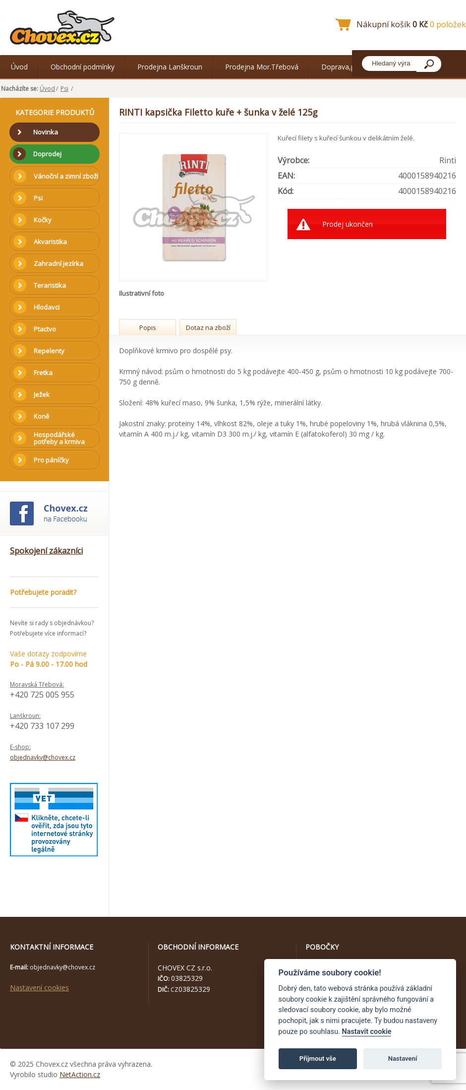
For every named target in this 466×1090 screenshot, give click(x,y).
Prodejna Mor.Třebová (261, 66)
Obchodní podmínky (83, 66)
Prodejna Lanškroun (169, 66)
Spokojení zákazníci (46, 550)
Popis (147, 327)
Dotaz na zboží (208, 327)
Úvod (19, 66)
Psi (64, 88)
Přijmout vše (317, 1058)
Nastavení (402, 1058)
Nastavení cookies (39, 987)
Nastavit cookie (366, 1031)
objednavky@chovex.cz (42, 757)
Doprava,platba (346, 66)
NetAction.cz (79, 1074)
